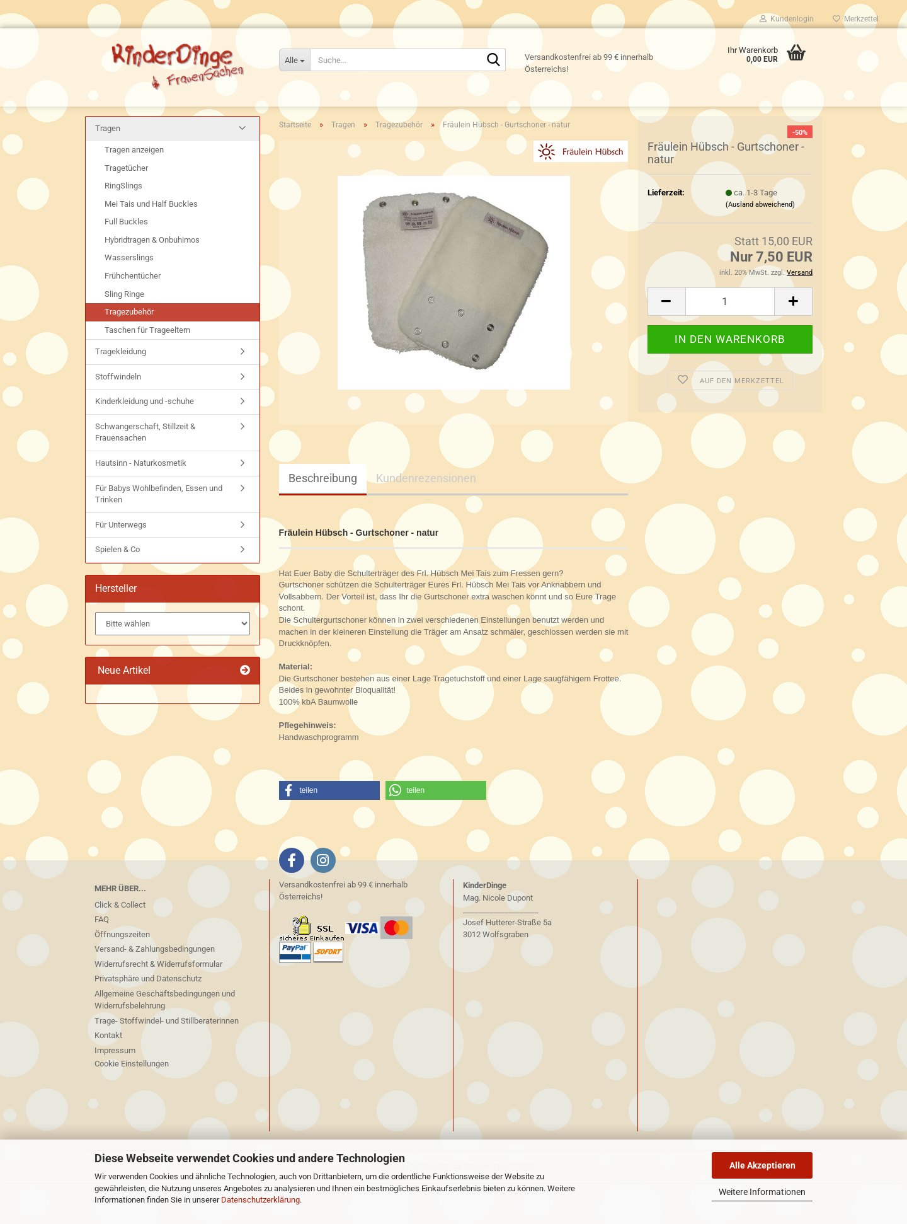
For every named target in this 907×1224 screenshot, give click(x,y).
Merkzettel (856, 18)
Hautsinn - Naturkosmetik (140, 504)
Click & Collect (119, 945)
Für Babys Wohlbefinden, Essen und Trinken (158, 535)
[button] (666, 342)
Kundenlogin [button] (787, 18)
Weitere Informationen (762, 1192)
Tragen (107, 170)
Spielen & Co (117, 591)
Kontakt (108, 1077)
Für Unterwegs (121, 565)
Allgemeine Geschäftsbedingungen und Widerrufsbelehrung (164, 1041)
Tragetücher (126, 209)
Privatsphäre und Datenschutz (148, 1020)
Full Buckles (126, 263)
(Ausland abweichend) (760, 246)
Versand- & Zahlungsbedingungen (154, 990)
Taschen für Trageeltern (147, 371)
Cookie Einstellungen (131, 1105)
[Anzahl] (730, 342)
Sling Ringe (124, 335)
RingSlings (123, 227)
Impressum (114, 1091)
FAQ (101, 961)
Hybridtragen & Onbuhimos (152, 281)
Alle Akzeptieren (762, 1165)
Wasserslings (129, 299)
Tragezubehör (129, 353)
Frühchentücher (133, 317)
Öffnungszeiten (122, 975)
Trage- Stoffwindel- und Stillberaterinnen (166, 1061)
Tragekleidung (120, 393)
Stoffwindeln (118, 417)
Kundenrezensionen (426, 519)
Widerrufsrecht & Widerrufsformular (158, 1005)
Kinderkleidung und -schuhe (144, 442)
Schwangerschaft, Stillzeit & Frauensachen (145, 473)
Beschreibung (322, 519)
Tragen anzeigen (134, 191)
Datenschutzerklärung (260, 1199)
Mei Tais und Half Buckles (151, 245)
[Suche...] (294, 60)
